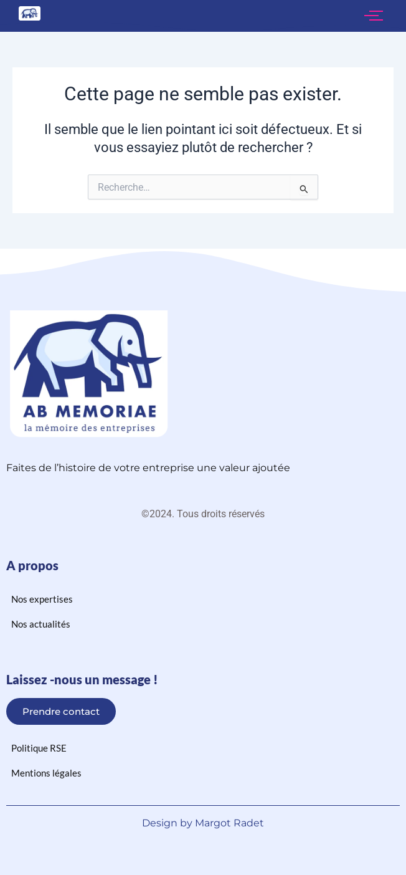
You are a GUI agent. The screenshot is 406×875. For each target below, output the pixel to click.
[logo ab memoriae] (29, 13)
